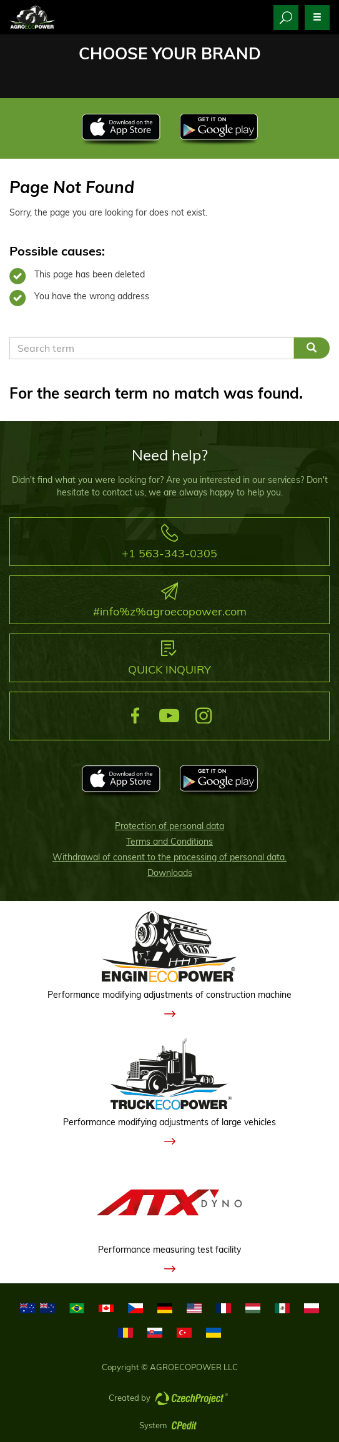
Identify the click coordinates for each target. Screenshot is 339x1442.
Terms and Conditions (169, 841)
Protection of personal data (169, 826)
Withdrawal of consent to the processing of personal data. (169, 857)
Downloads (169, 872)
